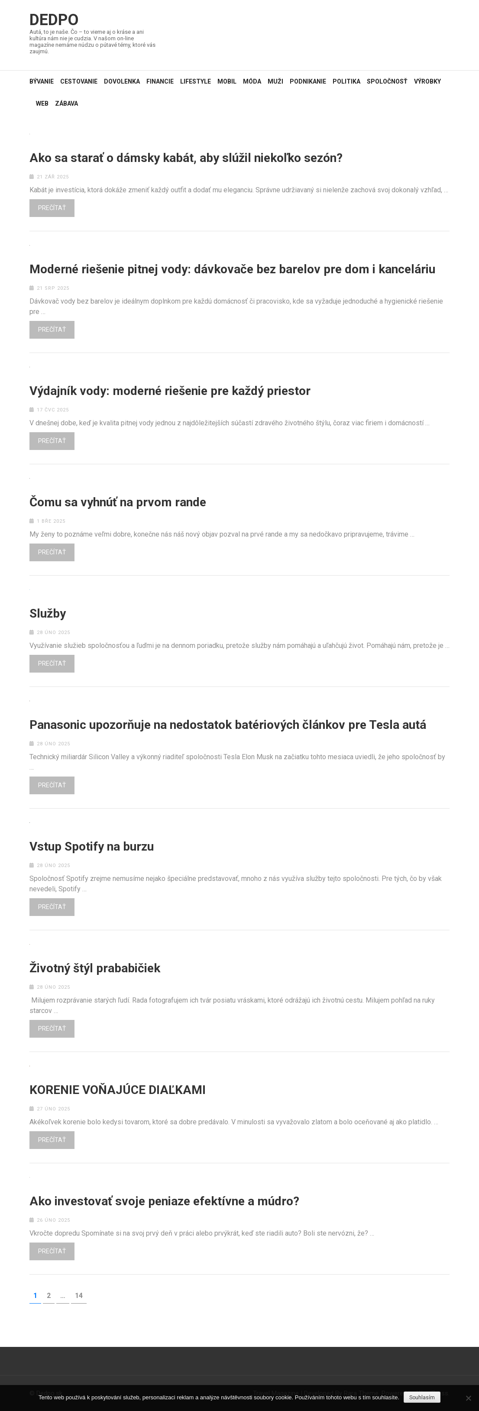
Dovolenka (122, 81)
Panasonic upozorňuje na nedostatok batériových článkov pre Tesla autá (227, 725)
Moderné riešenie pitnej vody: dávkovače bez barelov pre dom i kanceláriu (232, 269)
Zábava (66, 103)
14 (80, 1295)
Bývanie (41, 81)
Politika (346, 81)
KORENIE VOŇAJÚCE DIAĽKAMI (117, 1090)
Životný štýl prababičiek (94, 968)
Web (42, 103)
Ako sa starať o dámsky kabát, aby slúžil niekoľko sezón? (186, 158)
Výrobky (427, 81)
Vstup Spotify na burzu (91, 847)
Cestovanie (78, 81)
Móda (252, 81)
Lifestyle (195, 81)
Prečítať (52, 207)
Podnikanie (308, 81)
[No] (468, 1398)
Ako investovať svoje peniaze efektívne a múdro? (164, 1201)
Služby (47, 614)
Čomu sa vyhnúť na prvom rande (117, 502)
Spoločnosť (387, 81)
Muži (275, 81)
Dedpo (54, 20)
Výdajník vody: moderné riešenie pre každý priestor (170, 391)
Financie (160, 81)
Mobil (226, 81)
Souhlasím (422, 1398)
